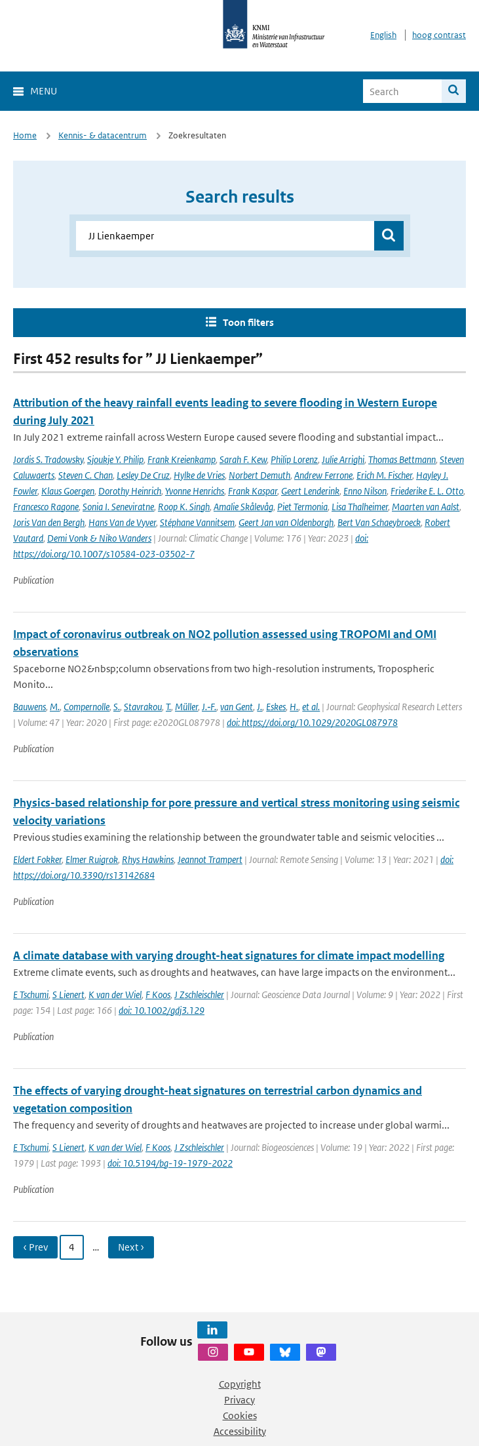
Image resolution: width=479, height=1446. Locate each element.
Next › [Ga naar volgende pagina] (131, 1247)
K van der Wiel (115, 994)
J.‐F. (209, 706)
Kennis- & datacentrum (102, 135)
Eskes (276, 706)
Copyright (240, 1384)
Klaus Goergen (67, 491)
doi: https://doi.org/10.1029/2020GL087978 (312, 722)
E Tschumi (30, 994)
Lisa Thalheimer (360, 506)
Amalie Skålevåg (243, 506)
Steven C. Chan (85, 475)
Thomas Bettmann (402, 459)
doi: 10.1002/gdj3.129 (161, 1010)
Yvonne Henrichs (194, 491)
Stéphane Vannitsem (197, 522)
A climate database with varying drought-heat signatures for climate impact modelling (228, 955)
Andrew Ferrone (323, 475)
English (383, 35)
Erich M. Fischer (384, 475)
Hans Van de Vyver (122, 522)
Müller (186, 706)
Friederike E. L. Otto (427, 491)
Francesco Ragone (46, 506)
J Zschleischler (199, 994)
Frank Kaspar (252, 491)
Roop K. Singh (184, 506)
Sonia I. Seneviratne (118, 506)
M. (55, 706)
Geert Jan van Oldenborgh (286, 522)
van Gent (236, 706)
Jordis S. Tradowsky (48, 459)
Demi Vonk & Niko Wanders (99, 538)
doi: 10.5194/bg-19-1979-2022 (170, 1163)
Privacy (239, 1400)
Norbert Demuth (259, 475)
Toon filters (248, 322)
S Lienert (68, 994)
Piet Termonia (302, 506)
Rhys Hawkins (148, 859)
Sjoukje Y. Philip (115, 459)
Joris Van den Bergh (49, 522)
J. (259, 706)
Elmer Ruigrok (92, 859)
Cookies (240, 1415)
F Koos (157, 994)
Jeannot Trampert (210, 859)
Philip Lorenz (294, 459)
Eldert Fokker (37, 859)
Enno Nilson (365, 491)
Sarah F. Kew (243, 459)
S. (116, 706)
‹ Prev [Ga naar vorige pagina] (35, 1247)
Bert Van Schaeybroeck (379, 522)
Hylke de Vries (199, 475)
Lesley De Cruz (143, 475)
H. (294, 706)
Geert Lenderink (310, 491)
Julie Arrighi (343, 459)
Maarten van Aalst (425, 506)
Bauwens (29, 706)
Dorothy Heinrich (129, 491)
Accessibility (240, 1431)
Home (25, 135)
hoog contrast (439, 35)
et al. (311, 706)
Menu (43, 91)
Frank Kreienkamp (181, 459)
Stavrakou (143, 706)
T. (168, 706)
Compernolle (86, 706)
